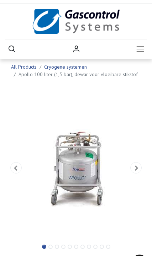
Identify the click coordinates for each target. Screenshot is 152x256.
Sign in (76, 49)
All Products (24, 67)
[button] (11, 49)
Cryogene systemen (65, 67)
